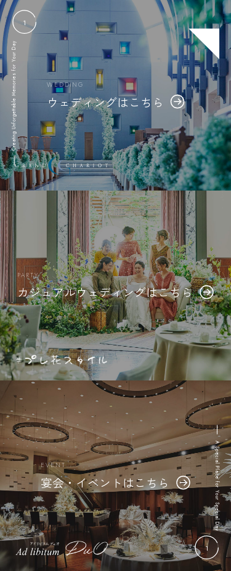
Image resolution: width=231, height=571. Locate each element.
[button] (24, 22)
